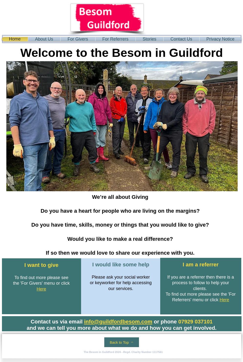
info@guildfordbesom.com (118, 322)
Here (41, 289)
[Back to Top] (121, 342)
